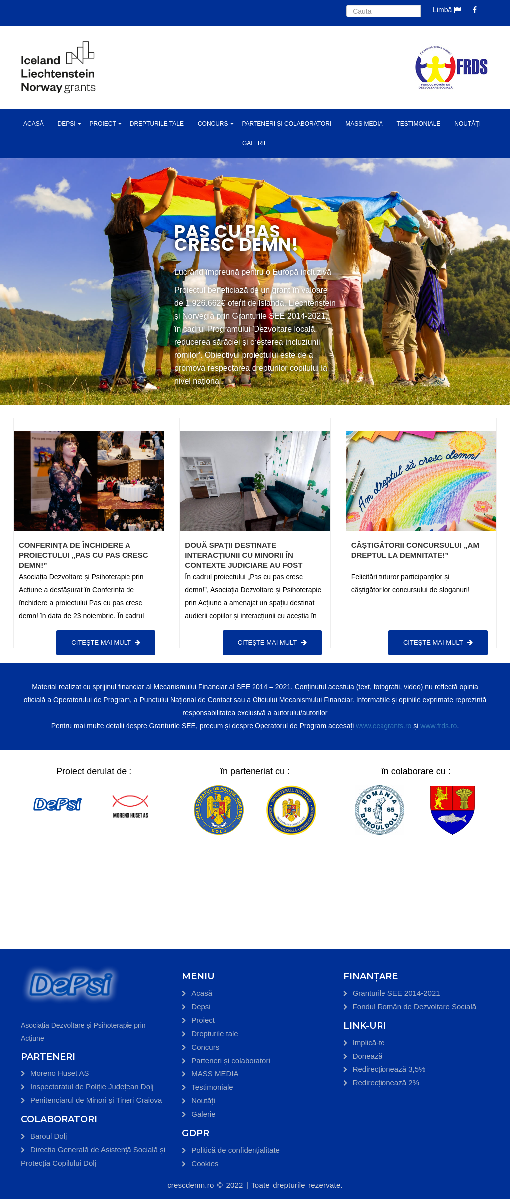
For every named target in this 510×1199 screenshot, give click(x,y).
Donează (367, 1056)
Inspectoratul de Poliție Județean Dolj (92, 1086)
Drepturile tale (157, 123)
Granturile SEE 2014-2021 (396, 993)
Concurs (213, 123)
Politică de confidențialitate (235, 1150)
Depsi (67, 123)
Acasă (33, 123)
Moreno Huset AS (59, 1073)
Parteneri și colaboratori (286, 123)
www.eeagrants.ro (383, 726)
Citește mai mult (105, 642)
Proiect (102, 123)
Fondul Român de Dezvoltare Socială (414, 1006)
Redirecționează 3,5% (389, 1069)
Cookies (204, 1163)
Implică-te (369, 1042)
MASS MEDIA (363, 123)
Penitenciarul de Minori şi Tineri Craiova (96, 1100)
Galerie (255, 143)
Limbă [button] (447, 10)
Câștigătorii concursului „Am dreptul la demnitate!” (415, 550)
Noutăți (467, 123)
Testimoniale (418, 123)
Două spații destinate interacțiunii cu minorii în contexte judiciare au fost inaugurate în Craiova (243, 560)
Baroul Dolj (48, 1136)
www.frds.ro (438, 726)
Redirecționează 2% (386, 1082)
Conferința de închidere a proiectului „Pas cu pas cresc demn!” (83, 555)
